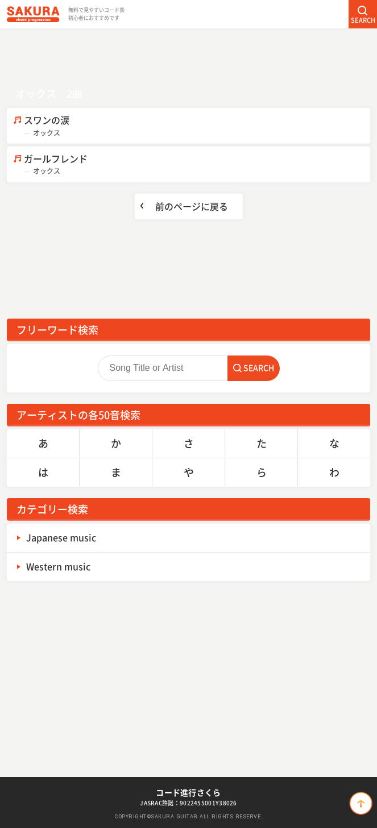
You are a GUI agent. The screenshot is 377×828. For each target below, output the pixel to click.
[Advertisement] (189, 54)
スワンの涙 (197, 126)
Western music (58, 566)
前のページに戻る (191, 206)
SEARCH (363, 20)
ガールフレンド (197, 164)
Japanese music (61, 537)
